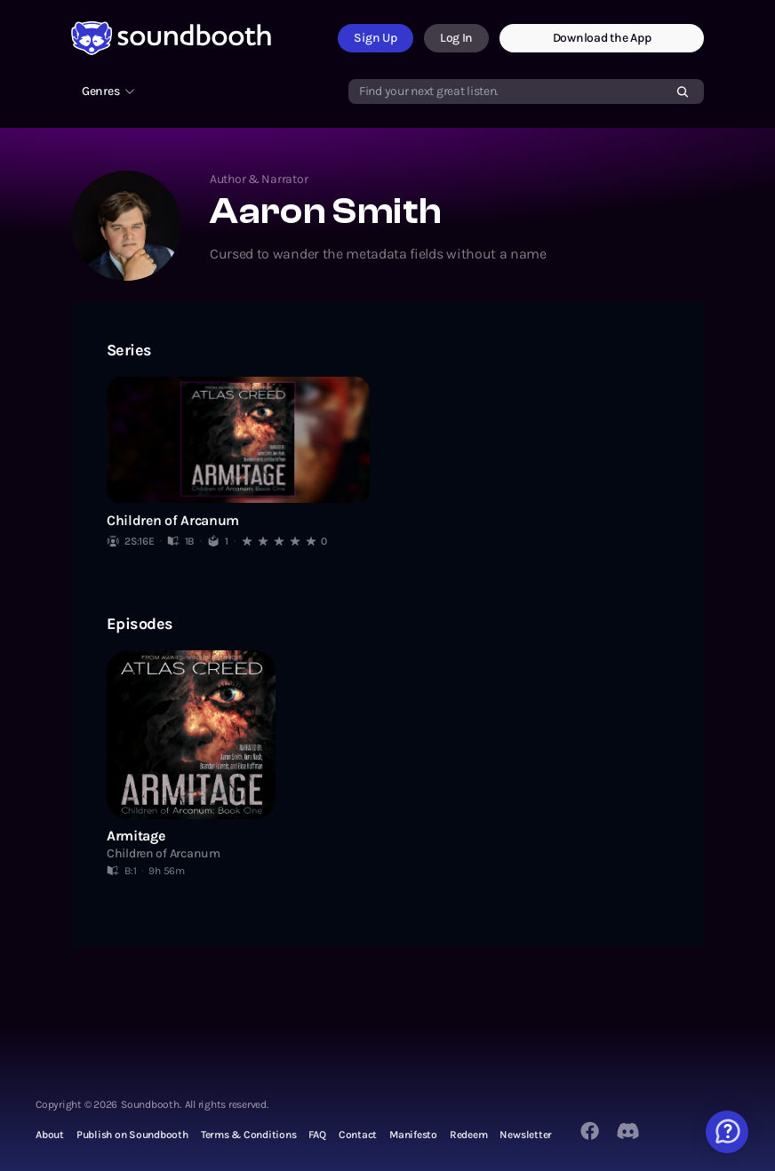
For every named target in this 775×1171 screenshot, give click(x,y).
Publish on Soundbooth (132, 1134)
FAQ (316, 1134)
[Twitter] (629, 1131)
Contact (358, 1134)
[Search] (682, 91)
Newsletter (525, 1134)
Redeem (469, 1134)
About (50, 1134)
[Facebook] (589, 1130)
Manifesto (413, 1134)
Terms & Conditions (249, 1134)
